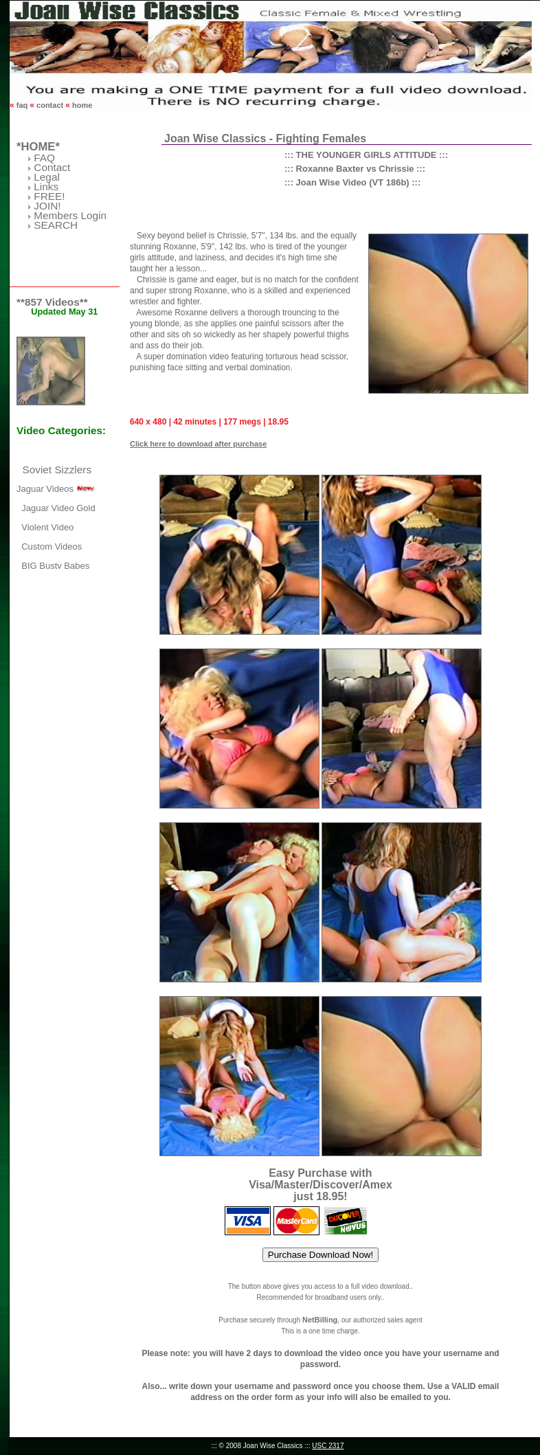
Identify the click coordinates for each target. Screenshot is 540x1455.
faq (22, 105)
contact (49, 105)
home (81, 105)
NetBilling (319, 1320)
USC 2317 (328, 1446)
